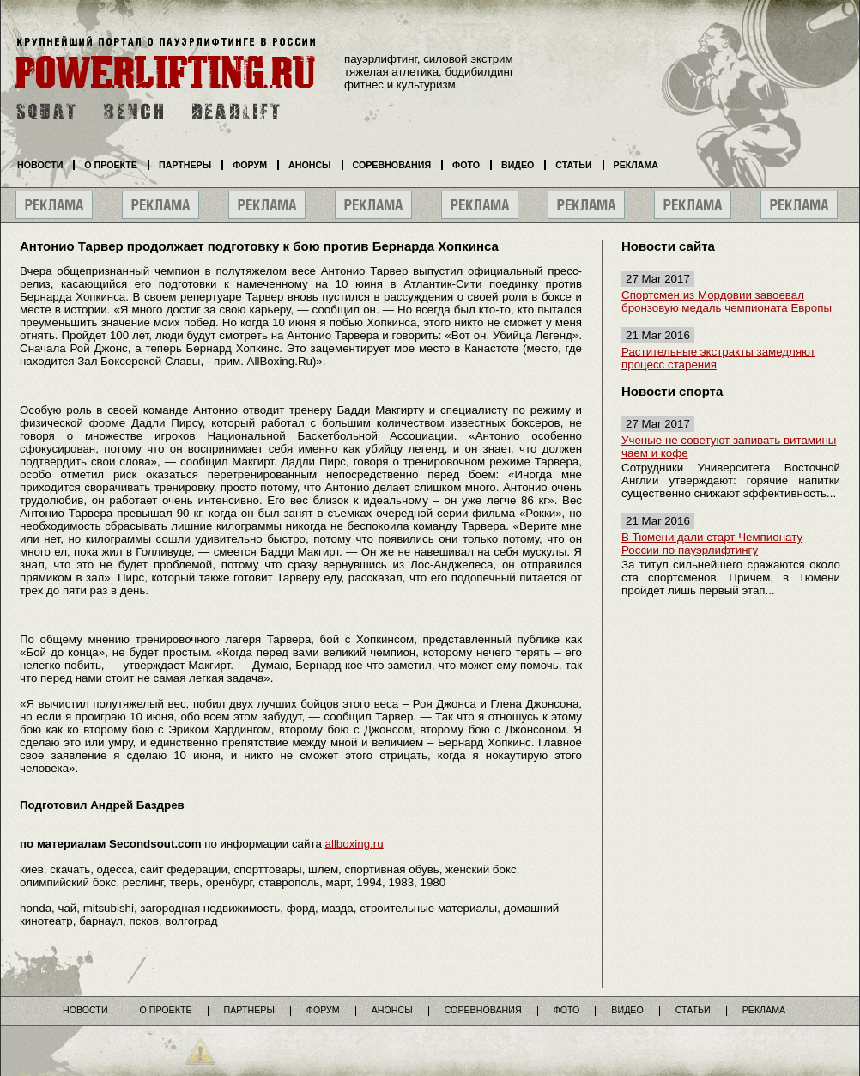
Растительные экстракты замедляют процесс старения (718, 358)
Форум (250, 165)
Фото (466, 165)
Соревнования (392, 165)
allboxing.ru (354, 843)
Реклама (636, 165)
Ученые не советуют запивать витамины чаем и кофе (728, 446)
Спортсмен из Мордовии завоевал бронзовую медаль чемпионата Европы (726, 301)
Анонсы (309, 165)
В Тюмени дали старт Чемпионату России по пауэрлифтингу (711, 543)
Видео (517, 165)
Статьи (573, 165)
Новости (40, 165)
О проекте (110, 165)
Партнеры (185, 165)
